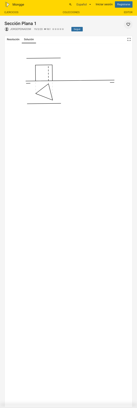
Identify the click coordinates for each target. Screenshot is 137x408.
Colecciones (71, 12)
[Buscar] (70, 4)
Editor (128, 12)
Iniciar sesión (104, 4)
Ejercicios (11, 12)
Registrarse (123, 4)
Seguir (77, 29)
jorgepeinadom (20, 29)
